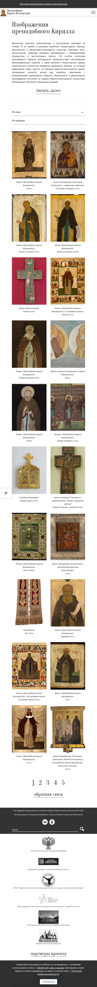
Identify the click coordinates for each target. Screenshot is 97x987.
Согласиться (48, 982)
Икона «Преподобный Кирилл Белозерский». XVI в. (68, 696)
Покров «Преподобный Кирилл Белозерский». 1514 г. (29, 437)
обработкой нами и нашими (50, 968)
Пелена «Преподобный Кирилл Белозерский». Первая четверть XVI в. (67, 437)
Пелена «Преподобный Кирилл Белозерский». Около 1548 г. (29, 567)
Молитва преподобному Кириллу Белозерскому (43, 4)
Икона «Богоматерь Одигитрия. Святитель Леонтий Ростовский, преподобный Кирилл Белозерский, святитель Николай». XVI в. (67, 762)
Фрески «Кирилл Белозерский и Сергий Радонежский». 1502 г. (68, 374)
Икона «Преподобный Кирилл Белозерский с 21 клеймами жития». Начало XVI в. (68, 311)
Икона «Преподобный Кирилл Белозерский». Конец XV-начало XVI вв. (68, 248)
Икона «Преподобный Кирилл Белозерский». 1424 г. (29, 185)
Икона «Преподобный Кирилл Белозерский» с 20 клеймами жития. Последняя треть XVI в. (29, 696)
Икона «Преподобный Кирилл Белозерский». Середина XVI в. (68, 633)
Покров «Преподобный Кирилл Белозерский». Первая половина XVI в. (29, 374)
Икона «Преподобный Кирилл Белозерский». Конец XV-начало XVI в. (29, 248)
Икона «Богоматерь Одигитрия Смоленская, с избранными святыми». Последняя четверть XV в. (68, 185)
